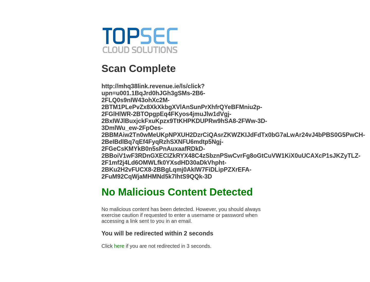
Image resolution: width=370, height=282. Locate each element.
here (119, 246)
